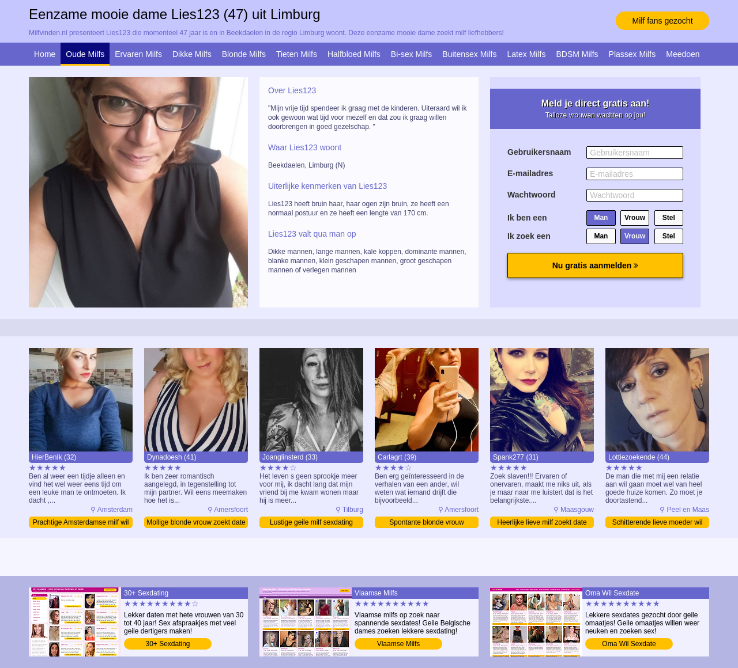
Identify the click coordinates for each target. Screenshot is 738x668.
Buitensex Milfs (469, 54)
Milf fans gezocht (662, 20)
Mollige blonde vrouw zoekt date (195, 522)
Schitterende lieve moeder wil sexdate (657, 523)
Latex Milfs (526, 54)
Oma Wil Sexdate (629, 644)
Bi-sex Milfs (411, 54)
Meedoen (682, 54)
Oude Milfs (85, 54)
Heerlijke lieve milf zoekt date (541, 522)
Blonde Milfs (244, 54)
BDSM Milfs (577, 54)
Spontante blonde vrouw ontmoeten (426, 523)
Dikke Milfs (192, 54)
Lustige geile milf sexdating (311, 522)
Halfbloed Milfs (354, 54)
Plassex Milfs (632, 54)
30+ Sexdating (167, 644)
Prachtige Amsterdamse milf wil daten (81, 523)
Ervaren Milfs (138, 54)
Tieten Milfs (296, 54)
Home (44, 54)
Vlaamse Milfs (398, 644)
